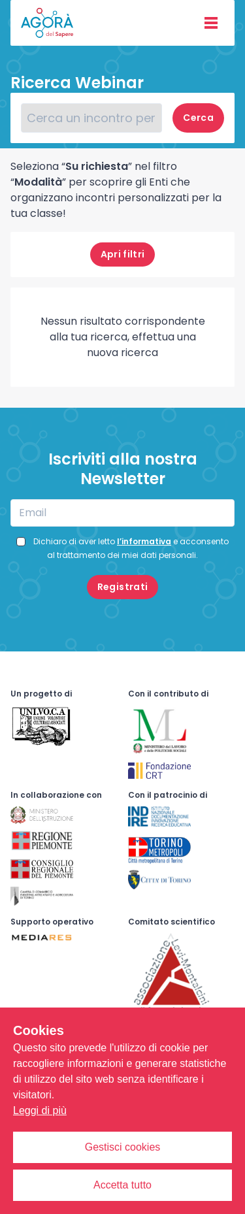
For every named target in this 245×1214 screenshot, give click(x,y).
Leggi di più (40, 1110)
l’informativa (144, 541)
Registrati (122, 586)
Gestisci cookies (123, 1147)
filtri (123, 254)
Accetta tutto (122, 1184)
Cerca (198, 117)
